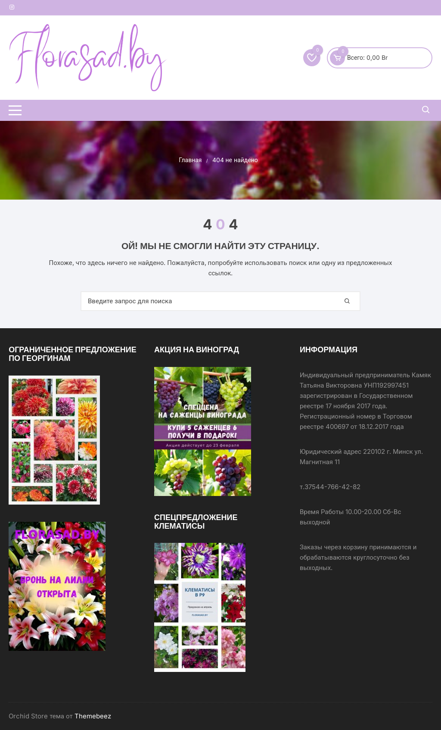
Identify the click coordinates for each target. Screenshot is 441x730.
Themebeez (93, 716)
